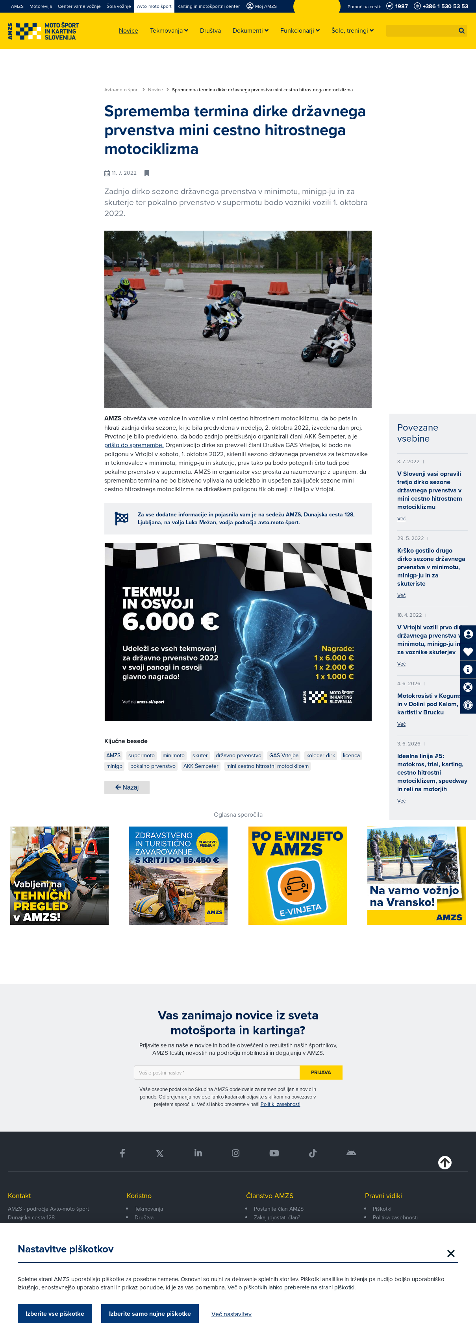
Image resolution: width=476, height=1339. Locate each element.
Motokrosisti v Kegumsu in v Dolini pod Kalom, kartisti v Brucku (431, 704)
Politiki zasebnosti (280, 1104)
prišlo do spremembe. (134, 444)
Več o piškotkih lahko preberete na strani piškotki (291, 1287)
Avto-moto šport (124, 89)
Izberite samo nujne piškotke (150, 1313)
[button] (461, 30)
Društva (144, 1217)
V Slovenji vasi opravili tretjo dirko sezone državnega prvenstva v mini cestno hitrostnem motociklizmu (429, 490)
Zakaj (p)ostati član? (277, 1217)
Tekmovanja (149, 1209)
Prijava (321, 1072)
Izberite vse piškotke (55, 1313)
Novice (158, 89)
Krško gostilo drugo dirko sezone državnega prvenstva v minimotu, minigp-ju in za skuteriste (431, 567)
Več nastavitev (231, 1313)
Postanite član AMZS (279, 1209)
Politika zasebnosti (395, 1217)
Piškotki (382, 1209)
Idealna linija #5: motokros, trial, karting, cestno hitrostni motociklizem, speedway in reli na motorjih (432, 772)
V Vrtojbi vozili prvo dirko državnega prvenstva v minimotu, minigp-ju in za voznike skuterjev (432, 640)
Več (401, 518)
